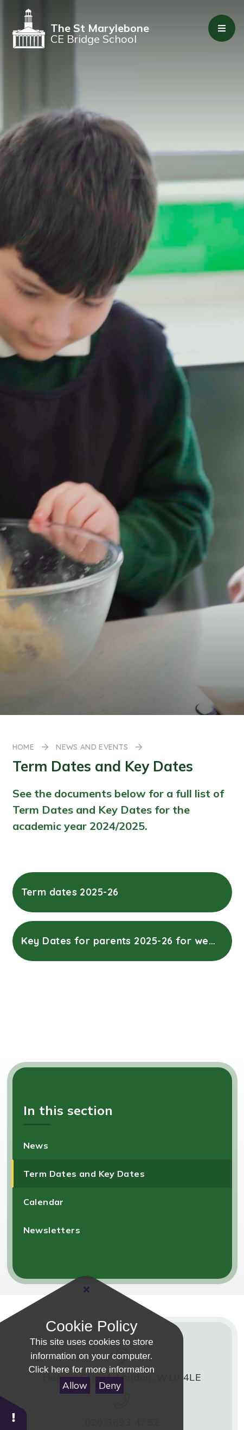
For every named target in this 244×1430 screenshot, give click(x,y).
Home (23, 747)
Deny (110, 1385)
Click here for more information (92, 1369)
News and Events (92, 747)
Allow (74, 1385)
